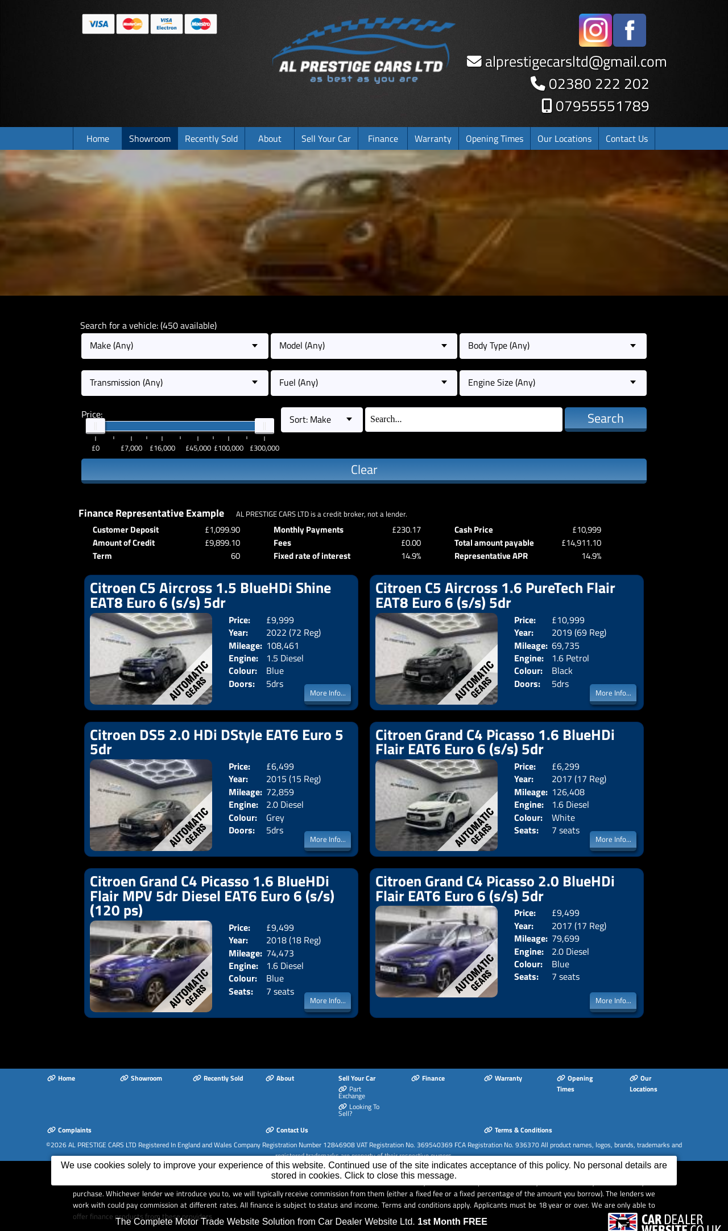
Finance (383, 138)
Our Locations (564, 138)
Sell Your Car (326, 138)
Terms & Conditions (518, 1129)
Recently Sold (211, 138)
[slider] (95, 426)
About (270, 138)
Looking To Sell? (358, 1110)
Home (97, 138)
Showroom (150, 138)
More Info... (328, 692)
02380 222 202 (599, 83)
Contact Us (627, 138)
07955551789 (603, 106)
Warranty (433, 138)
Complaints (69, 1129)
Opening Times (494, 138)
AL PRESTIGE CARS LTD (102, 1144)
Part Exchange (351, 1092)
